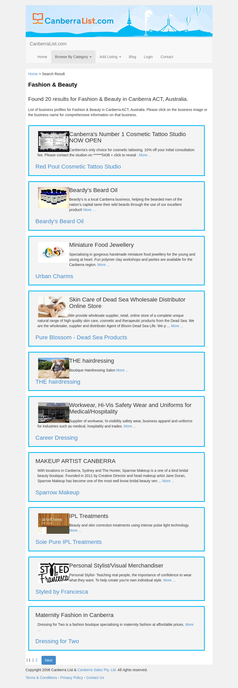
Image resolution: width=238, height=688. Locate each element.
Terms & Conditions (41, 678)
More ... (145, 155)
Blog (132, 57)
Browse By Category (73, 57)
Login (148, 57)
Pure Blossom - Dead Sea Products (81, 337)
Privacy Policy (71, 678)
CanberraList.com (48, 43)
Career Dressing (57, 437)
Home (42, 57)
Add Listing (110, 57)
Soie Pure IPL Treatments (69, 542)
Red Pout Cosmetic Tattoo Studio (78, 166)
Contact (167, 57)
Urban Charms (54, 276)
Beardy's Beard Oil (60, 221)
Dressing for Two (57, 641)
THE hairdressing (58, 381)
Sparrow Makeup (57, 492)
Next (48, 660)
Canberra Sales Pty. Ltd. (97, 670)
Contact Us (95, 678)
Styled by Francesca (62, 591)
